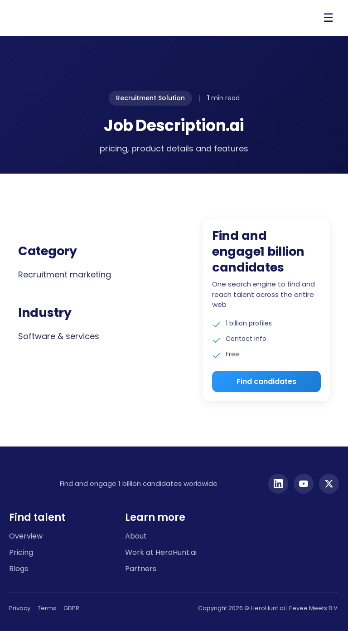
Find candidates (266, 381)
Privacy (19, 608)
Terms (47, 608)
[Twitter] (329, 484)
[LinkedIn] (278, 484)
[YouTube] (304, 484)
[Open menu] (328, 18)
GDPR (71, 608)
